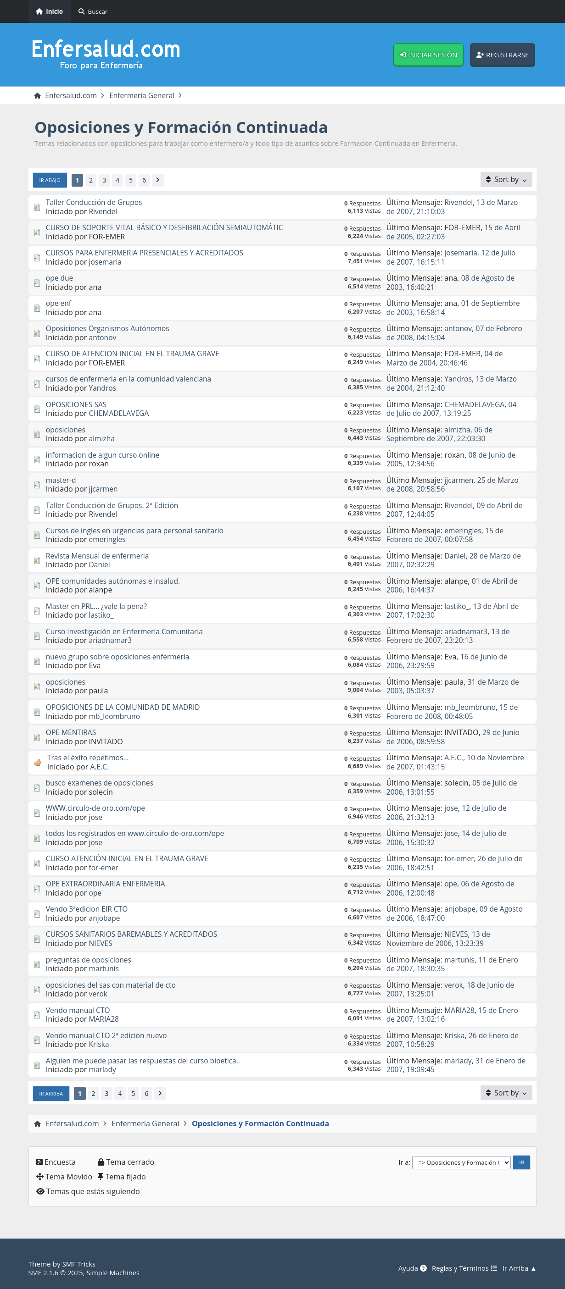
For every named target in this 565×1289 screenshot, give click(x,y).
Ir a (403, 1162)
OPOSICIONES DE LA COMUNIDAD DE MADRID (126, 708)
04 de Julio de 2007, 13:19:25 (453, 408)
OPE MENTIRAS (72, 733)
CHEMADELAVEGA (120, 414)
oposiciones (66, 430)
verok (98, 994)
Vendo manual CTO (79, 1011)
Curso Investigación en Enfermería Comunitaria (127, 632)
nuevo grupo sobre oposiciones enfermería (120, 657)
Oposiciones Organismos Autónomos (110, 329)
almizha (102, 439)
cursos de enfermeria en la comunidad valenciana (132, 379)
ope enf (59, 304)
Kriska (99, 1045)
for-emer (104, 868)
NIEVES (101, 944)
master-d (61, 481)
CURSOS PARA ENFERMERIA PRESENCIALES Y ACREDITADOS (149, 253)
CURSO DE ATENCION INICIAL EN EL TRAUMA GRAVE (136, 354)
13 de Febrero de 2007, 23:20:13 (449, 636)
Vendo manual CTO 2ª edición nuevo (109, 1036)
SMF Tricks (79, 1264)
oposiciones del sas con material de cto (113, 985)
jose (96, 818)
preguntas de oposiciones (90, 960)
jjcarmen (104, 489)
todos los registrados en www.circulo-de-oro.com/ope (138, 834)
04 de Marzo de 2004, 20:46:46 (444, 358)
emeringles (108, 540)
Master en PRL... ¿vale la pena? (98, 607)
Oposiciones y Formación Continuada (187, 127)
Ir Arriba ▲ (519, 1268)
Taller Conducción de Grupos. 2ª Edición (115, 506)
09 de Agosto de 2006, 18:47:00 (443, 913)
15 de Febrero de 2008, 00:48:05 (453, 712)
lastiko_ (102, 615)
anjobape (105, 918)
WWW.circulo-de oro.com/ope (97, 808)
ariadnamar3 (111, 641)
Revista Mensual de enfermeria (99, 556)
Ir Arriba (51, 1093)
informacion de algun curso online (105, 455)
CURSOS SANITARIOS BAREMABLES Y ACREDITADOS (135, 934)
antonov (103, 338)
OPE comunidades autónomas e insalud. (115, 581)
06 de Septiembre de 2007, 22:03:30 (440, 434)
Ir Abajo (50, 180)
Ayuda (408, 1268)
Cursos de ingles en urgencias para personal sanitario (138, 531)
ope (95, 893)
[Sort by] (507, 179)
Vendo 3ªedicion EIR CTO (88, 909)
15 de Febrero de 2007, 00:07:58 (446, 535)
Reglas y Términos (462, 1268)
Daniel (100, 565)
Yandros (103, 388)
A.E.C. (100, 767)
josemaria (106, 262)
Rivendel (103, 211)
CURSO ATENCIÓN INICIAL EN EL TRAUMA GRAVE (130, 859)
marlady (103, 1070)
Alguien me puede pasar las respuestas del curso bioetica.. (147, 1061)
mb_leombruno (115, 716)
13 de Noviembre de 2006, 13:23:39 (439, 938)
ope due (60, 278)
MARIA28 (104, 1019)
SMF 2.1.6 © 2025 (56, 1272)
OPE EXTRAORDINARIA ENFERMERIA (108, 884)
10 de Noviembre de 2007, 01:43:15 (437, 762)
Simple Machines (116, 1272)
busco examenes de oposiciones (102, 783)
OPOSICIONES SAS (77, 404)
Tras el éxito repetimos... (89, 758)
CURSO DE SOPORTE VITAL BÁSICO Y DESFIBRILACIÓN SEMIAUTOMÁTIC (169, 228)
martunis (104, 969)
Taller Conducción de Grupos (96, 203)
